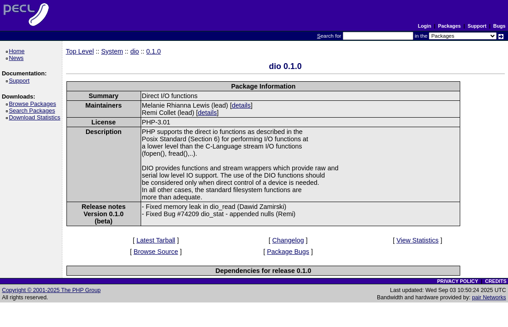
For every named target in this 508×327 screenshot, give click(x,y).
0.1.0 (153, 51)
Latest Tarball (156, 240)
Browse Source (156, 251)
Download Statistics (36, 117)
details (241, 105)
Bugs (499, 26)
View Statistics (417, 240)
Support (476, 26)
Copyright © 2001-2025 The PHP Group (51, 290)
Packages (449, 26)
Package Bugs (288, 251)
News (17, 57)
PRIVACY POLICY (457, 281)
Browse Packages (33, 103)
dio (134, 51)
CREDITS (495, 281)
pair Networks (489, 297)
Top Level (80, 51)
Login (424, 26)
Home (18, 51)
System (112, 51)
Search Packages (33, 110)
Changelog (288, 240)
